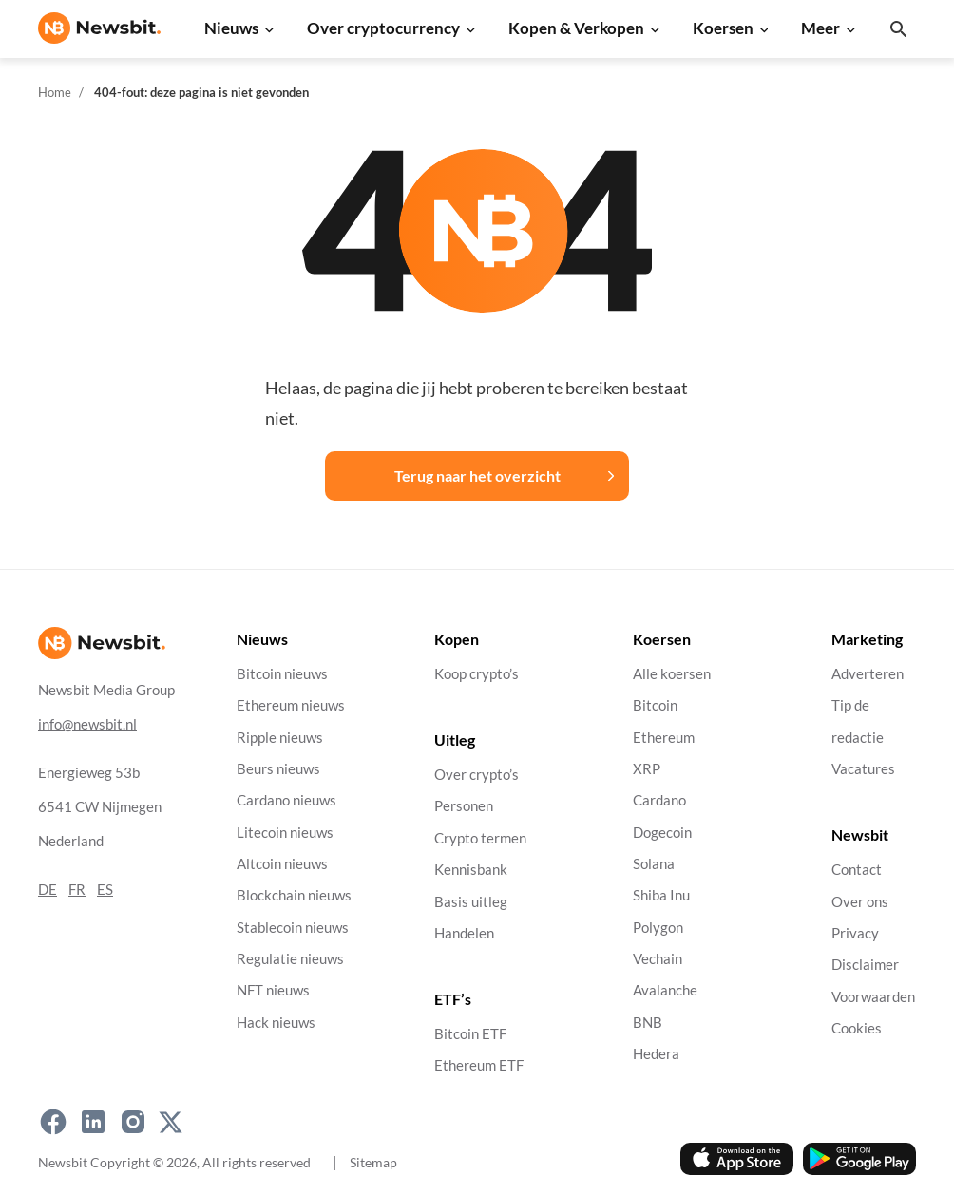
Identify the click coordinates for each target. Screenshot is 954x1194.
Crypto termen (480, 838)
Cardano (659, 800)
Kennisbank (470, 870)
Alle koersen (672, 674)
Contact (856, 870)
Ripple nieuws (280, 738)
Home (54, 92)
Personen (463, 806)
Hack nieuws (276, 1022)
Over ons (859, 902)
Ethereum (664, 738)
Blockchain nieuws (294, 895)
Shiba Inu (661, 895)
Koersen (723, 28)
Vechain (657, 959)
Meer (820, 28)
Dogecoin (662, 832)
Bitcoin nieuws (282, 674)
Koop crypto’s (476, 674)
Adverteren (867, 674)
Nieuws (231, 28)
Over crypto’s (476, 775)
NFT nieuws (273, 990)
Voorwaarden (873, 997)
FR (77, 889)
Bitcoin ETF (470, 1034)
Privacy (855, 933)
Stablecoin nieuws (293, 927)
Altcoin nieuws (282, 864)
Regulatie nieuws (290, 959)
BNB (647, 1022)
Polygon (658, 927)
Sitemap (373, 1162)
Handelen (464, 933)
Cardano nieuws (286, 800)
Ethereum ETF (479, 1065)
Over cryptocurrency (383, 28)
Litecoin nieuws (285, 832)
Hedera (656, 1054)
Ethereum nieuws (291, 705)
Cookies (856, 1028)
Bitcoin (655, 705)
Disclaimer (865, 965)
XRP (646, 769)
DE (47, 889)
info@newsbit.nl (87, 724)
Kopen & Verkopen (576, 28)
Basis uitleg (470, 902)
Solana (654, 864)
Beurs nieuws (278, 769)
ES (105, 889)
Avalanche (665, 990)
